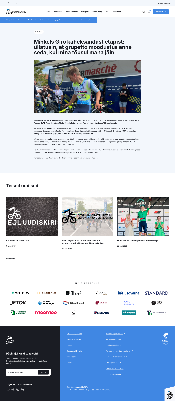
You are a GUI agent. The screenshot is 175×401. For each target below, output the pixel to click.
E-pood (160, 3)
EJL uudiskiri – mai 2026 (17, 240)
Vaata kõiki (10, 259)
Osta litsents (71, 357)
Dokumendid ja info (74, 351)
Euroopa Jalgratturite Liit (115, 357)
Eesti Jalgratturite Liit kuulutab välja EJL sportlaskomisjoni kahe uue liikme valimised (83, 241)
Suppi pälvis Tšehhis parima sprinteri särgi (137, 240)
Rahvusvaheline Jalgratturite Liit (118, 351)
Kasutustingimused (74, 333)
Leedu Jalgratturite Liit (114, 368)
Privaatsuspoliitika (74, 339)
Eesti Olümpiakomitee (114, 333)
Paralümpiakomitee (113, 339)
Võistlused (58, 12)
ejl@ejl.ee (90, 390)
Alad (48, 12)
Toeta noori (116, 12)
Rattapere (85, 12)
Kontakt (70, 363)
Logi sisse (167, 3)
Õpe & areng (97, 12)
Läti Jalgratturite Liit (113, 363)
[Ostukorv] (149, 11)
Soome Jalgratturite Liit (115, 374)
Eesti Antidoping (112, 345)
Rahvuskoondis (72, 12)
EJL (107, 12)
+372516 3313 (104, 390)
